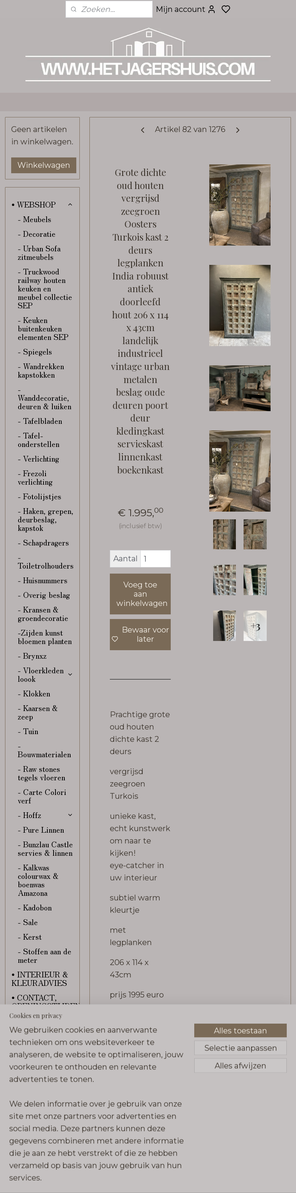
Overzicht (134, 1016)
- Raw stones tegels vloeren (41, 773)
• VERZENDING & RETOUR (40, 1033)
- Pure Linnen (41, 829)
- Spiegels (35, 351)
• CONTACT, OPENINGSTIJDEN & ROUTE (45, 1006)
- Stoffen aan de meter (44, 955)
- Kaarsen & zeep (38, 712)
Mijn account (186, 9)
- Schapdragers (43, 542)
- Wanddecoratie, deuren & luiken (44, 397)
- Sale (28, 921)
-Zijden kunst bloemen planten (45, 636)
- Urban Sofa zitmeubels (39, 252)
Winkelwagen (43, 165)
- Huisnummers (42, 580)
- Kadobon (35, 907)
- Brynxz (32, 655)
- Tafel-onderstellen (38, 439)
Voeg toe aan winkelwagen (142, 594)
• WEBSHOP (42, 204)
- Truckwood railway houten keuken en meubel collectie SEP (45, 288)
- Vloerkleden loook (45, 674)
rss (204, 1178)
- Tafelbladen (40, 420)
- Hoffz (45, 814)
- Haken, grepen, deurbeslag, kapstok (45, 519)
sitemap (190, 1178)
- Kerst (30, 936)
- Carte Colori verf (42, 796)
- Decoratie (37, 233)
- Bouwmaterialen (44, 750)
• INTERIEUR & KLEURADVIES (40, 978)
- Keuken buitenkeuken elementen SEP (43, 328)
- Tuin (28, 730)
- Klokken (34, 693)
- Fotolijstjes (39, 496)
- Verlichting (38, 458)
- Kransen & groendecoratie (43, 613)
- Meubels (34, 218)
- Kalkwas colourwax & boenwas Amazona (38, 880)
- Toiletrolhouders (46, 561)
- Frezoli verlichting (35, 477)
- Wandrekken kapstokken (41, 370)
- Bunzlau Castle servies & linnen (45, 848)
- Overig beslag (44, 594)
